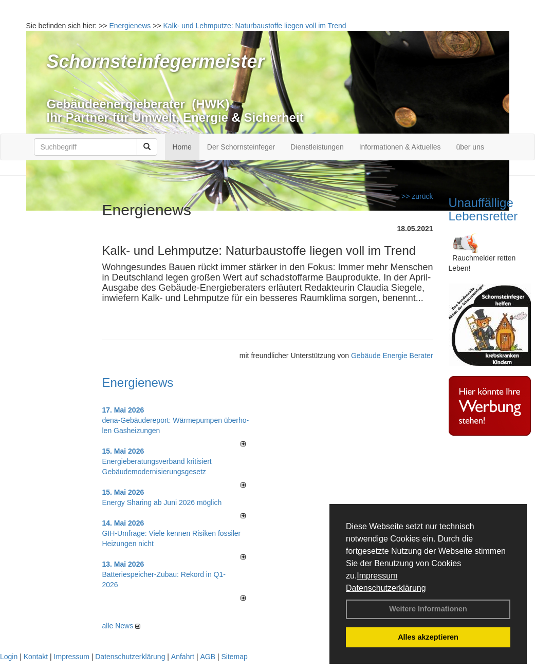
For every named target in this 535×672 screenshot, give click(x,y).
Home (182, 147)
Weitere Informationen (428, 609)
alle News (121, 626)
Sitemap (234, 656)
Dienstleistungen (317, 147)
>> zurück (417, 196)
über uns (470, 147)
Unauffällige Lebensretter (483, 209)
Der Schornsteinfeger (241, 147)
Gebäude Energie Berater (392, 355)
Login (8, 656)
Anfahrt (182, 656)
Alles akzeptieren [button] (428, 637)
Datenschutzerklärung (386, 588)
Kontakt (36, 656)
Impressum (377, 575)
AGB (207, 656)
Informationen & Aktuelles (400, 147)
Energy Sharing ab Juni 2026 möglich (162, 502)
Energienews (138, 382)
